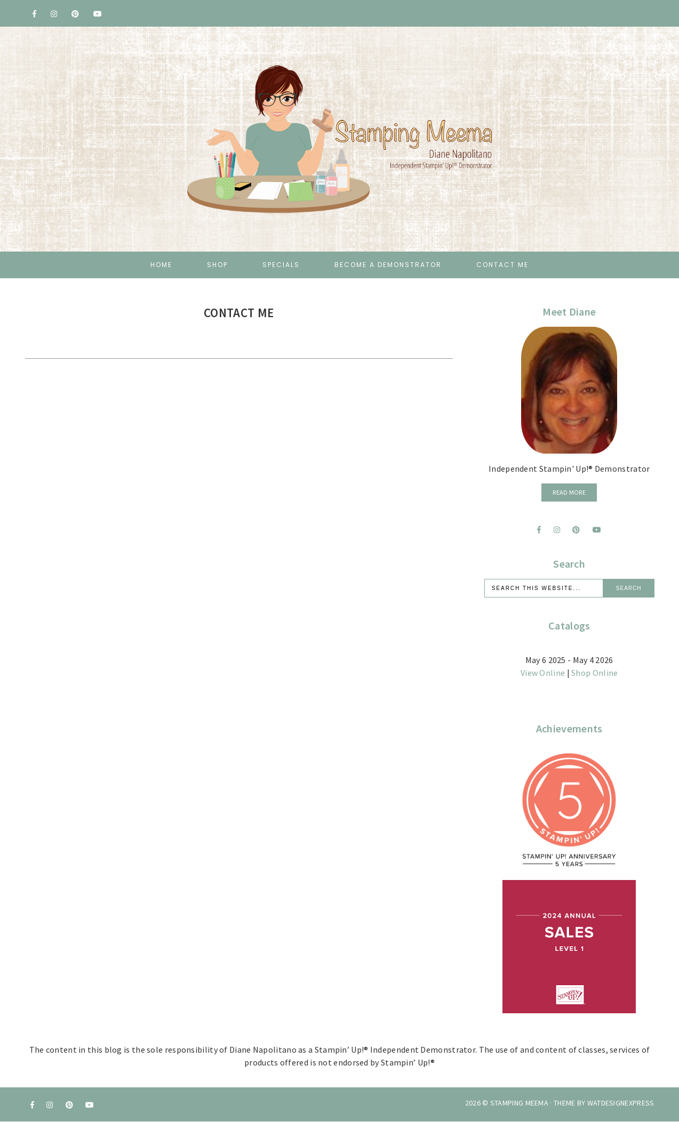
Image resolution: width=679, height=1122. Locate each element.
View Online (543, 672)
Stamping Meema (519, 1103)
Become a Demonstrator (388, 264)
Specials (281, 264)
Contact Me (502, 264)
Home (161, 264)
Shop (217, 264)
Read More (569, 492)
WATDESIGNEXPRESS (620, 1103)
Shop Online (594, 672)
